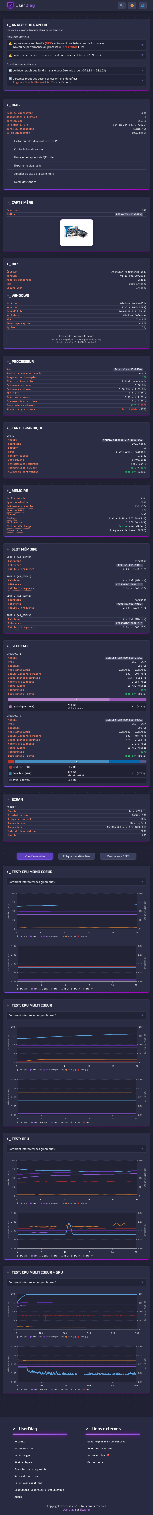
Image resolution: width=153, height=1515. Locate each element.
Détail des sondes (22, 182)
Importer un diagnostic (31, 1469)
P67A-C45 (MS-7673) (129, 214)
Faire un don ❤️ (101, 1455)
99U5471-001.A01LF (130, 565)
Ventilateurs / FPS (118, 856)
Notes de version (26, 1476)
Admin (18, 1497)
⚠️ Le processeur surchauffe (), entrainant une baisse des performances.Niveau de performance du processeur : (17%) (57, 45)
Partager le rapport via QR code (31, 157)
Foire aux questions (28, 1483)
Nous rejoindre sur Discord (109, 1442)
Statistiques (23, 1462)
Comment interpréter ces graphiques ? (32, 882)
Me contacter (99, 1462)
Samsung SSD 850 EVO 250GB (124, 658)
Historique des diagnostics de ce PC (33, 141)
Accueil (20, 1442)
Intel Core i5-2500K (128, 369)
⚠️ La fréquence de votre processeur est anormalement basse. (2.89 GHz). (55, 55)
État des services (102, 1449)
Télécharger (23, 1455)
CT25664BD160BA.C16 (129, 584)
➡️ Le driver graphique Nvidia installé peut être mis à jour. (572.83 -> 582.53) (57, 70)
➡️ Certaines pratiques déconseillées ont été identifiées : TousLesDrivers (43, 80)
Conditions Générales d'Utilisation (39, 1490)
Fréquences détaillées (76, 856)
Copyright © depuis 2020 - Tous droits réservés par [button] (76, 1507)
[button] (76, 149)
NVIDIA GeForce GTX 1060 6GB (122, 440)
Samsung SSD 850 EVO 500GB (124, 720)
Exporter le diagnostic (25, 165)
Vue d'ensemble (35, 856)
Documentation (24, 1449)
